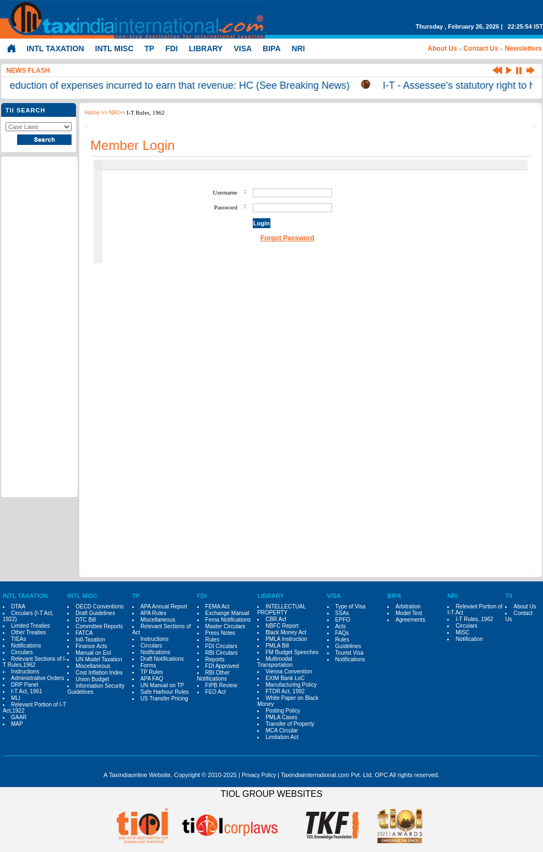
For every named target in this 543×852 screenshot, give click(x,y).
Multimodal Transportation (274, 662)
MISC (462, 632)
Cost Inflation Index (99, 673)
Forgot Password (287, 238)
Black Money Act (285, 632)
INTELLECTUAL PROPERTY (281, 609)
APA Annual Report (163, 606)
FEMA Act (217, 606)
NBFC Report (281, 626)
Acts (340, 626)
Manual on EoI (93, 653)
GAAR (18, 717)
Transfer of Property (289, 724)
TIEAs (18, 639)
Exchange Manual (227, 613)
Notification (468, 639)
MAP (17, 724)
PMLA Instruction (286, 639)
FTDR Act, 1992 (285, 691)
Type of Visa (350, 606)
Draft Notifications (162, 659)
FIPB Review (221, 685)
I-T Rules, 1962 (474, 619)
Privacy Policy (259, 775)
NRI (298, 48)
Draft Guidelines (95, 613)
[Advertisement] (39, 327)
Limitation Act (281, 737)
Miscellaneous (92, 666)
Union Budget (92, 679)
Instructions (25, 671)
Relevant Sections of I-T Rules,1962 (35, 662)
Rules (212, 640)
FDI (171, 48)
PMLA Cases (281, 717)
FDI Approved (222, 666)
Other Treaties (28, 632)
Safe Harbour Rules (164, 692)
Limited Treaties (30, 626)
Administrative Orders (37, 678)
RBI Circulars (221, 653)
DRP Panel (24, 685)
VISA (243, 48)
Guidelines (348, 646)
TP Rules (151, 672)
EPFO (342, 620)
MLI (15, 698)
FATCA (84, 633)
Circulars (21, 652)
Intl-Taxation (90, 640)
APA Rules (153, 613)
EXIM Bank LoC (285, 678)
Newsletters (523, 48)
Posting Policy (282, 711)
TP (149, 48)
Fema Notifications (228, 620)
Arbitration (408, 606)
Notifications (26, 646)
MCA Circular (281, 730)
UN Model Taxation (98, 659)
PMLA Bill (277, 646)
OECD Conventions (99, 606)
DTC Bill (85, 620)
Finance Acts (91, 646)
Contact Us (481, 48)
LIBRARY (206, 48)
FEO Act (215, 692)
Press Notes (220, 633)
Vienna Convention (288, 671)
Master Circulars (225, 626)
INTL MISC (114, 48)
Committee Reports (99, 626)
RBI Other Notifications (213, 676)
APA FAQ (152, 679)
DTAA (18, 606)
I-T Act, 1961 (26, 691)
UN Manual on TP (162, 685)
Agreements (410, 620)
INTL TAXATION (55, 48)
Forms (148, 665)
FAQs (342, 633)
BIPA (271, 48)
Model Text (408, 613)
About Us (442, 48)
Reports (215, 659)
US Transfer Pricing (164, 698)
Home (92, 113)
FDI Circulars (221, 646)
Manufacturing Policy (291, 685)
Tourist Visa (349, 653)
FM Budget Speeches (291, 652)
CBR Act (275, 619)
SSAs (342, 613)
